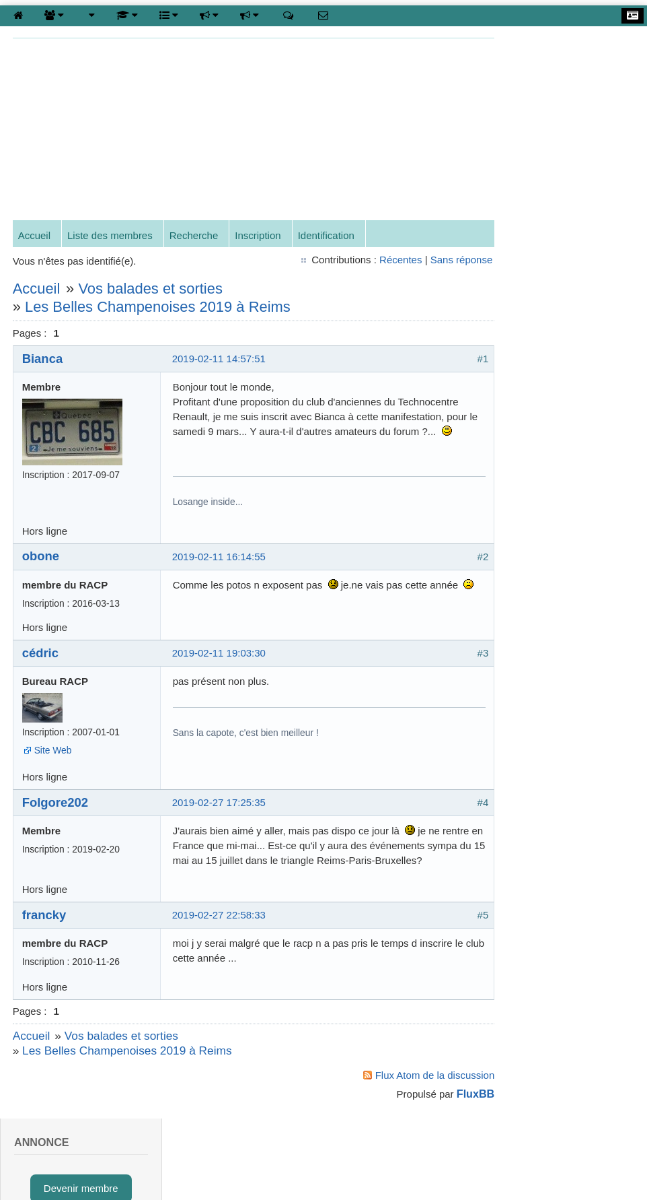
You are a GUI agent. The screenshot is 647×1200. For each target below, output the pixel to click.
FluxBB (453, 1125)
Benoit (554, 854)
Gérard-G (561, 891)
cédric (41, 669)
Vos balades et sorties (151, 289)
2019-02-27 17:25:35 (219, 818)
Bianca (43, 359)
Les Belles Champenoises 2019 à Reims (158, 307)
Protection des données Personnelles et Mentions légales (518, 1169)
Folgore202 (56, 818)
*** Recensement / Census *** (566, 217)
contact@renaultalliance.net (150, 1169)
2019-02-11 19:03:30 (219, 669)
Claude (556, 965)
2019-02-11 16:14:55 (219, 572)
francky (45, 945)
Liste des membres (110, 236)
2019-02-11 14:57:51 (219, 359)
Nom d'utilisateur (537, 457)
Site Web (54, 766)
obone (41, 572)
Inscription (259, 236)
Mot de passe (530, 500)
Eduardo (559, 817)
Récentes (377, 260)
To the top (43, 1159)
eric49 (554, 928)
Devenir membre (566, 96)
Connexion (555, 138)
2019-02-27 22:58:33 (219, 945)
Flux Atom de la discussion (412, 1105)
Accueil (35, 236)
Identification (327, 236)
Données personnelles (566, 267)
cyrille (553, 743)
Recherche (194, 236)
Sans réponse (439, 260)
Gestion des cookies (370, 1169)
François (559, 780)
